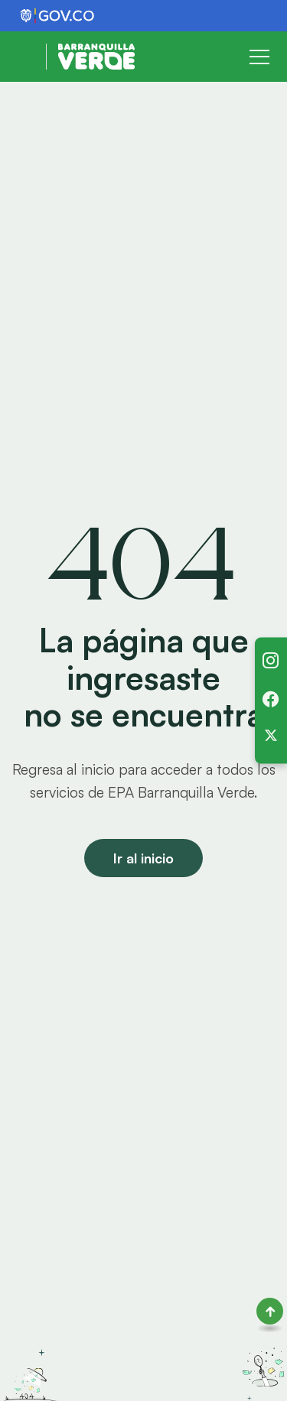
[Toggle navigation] (259, 56)
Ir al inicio (143, 858)
